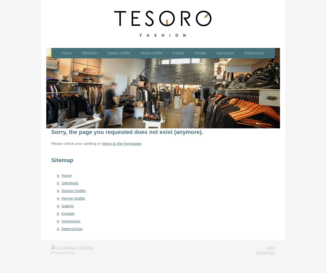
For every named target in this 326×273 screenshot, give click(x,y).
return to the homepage (122, 143)
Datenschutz (72, 229)
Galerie (67, 206)
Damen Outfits (73, 191)
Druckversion (65, 248)
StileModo (70, 183)
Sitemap (87, 248)
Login (270, 248)
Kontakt (67, 213)
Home (66, 175)
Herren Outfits (73, 198)
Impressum (70, 221)
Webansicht (265, 253)
